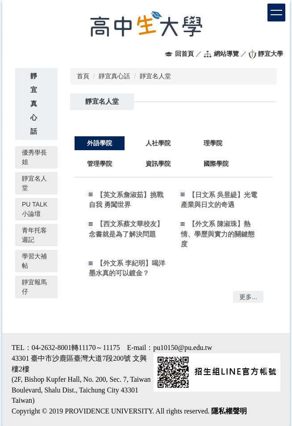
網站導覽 (226, 53)
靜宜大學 (270, 53)
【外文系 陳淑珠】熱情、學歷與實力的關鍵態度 (217, 233)
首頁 (83, 76)
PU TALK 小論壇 (34, 209)
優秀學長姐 (34, 157)
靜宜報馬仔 (34, 286)
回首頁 (184, 53)
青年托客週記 (34, 235)
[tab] (100, 143)
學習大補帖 (34, 261)
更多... (248, 296)
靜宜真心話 (114, 76)
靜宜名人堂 (34, 183)
